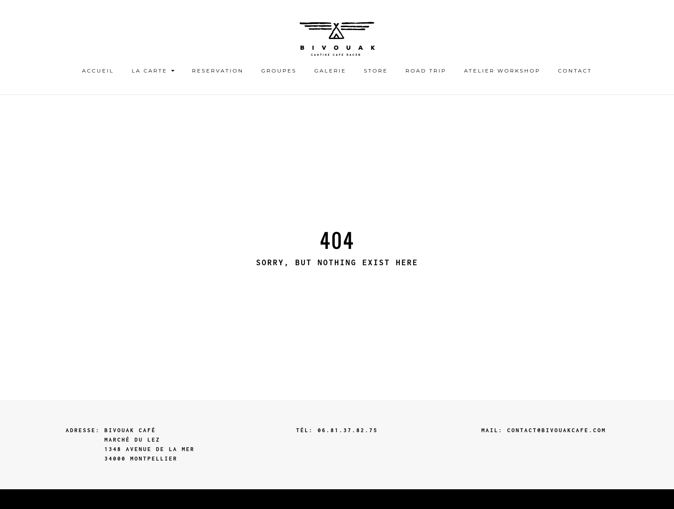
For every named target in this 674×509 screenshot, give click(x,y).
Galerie (330, 70)
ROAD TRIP (425, 70)
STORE (376, 70)
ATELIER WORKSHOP (502, 70)
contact (575, 70)
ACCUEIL (98, 70)
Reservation (218, 70)
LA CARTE (153, 70)
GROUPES (279, 70)
